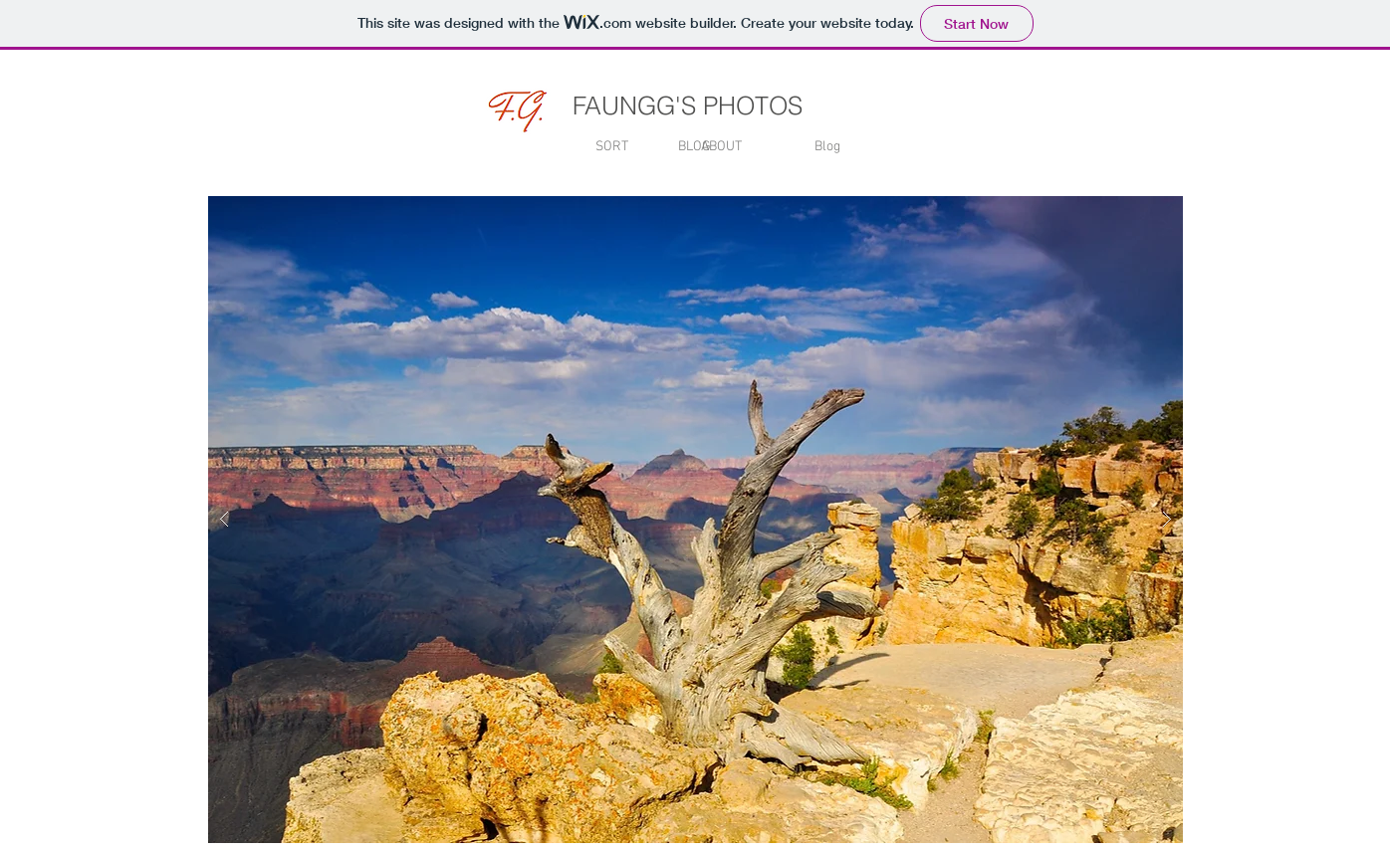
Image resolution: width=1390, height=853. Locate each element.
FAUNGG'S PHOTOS (688, 105)
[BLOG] (694, 147)
